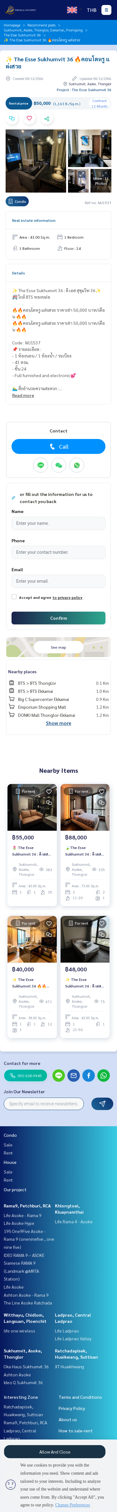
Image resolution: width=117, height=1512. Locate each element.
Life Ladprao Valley (73, 1338)
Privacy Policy (72, 1408)
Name (17, 511)
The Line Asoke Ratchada (28, 1302)
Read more (23, 395)
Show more (58, 723)
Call (58, 446)
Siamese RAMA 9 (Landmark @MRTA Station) (21, 1270)
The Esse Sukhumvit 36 (22, 34)
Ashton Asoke (17, 1374)
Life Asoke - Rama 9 (22, 1215)
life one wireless (19, 1330)
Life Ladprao (67, 1330)
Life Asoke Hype (19, 1223)
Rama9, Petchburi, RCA (27, 1205)
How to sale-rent (76, 1430)
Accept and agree (35, 597)
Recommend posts (41, 24)
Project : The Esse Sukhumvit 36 (84, 89)
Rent (8, 1152)
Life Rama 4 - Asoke (74, 1221)
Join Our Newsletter (24, 1091)
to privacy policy (67, 597)
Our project (15, 1189)
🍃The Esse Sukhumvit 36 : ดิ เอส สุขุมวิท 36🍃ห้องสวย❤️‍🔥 (85, 851)
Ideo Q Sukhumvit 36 (23, 1382)
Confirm (58, 618)
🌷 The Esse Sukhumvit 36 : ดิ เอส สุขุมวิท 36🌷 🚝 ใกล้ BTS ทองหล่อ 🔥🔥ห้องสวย (31, 851)
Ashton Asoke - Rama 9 (26, 1295)
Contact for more (22, 1063)
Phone (18, 540)
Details (18, 272)
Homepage (12, 24)
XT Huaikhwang (69, 1366)
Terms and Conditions (80, 1397)
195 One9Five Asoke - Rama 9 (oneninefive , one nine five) (29, 1239)
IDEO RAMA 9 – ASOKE (24, 1255)
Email (17, 569)
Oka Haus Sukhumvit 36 (26, 1366)
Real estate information (34, 220)
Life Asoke (14, 1287)
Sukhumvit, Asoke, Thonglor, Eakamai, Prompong (43, 29)
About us (68, 1419)
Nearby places (22, 671)
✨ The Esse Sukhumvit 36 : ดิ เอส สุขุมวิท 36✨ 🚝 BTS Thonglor (83, 983)
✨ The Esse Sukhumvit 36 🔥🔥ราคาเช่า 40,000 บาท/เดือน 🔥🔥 (30, 983)
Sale (8, 1144)
